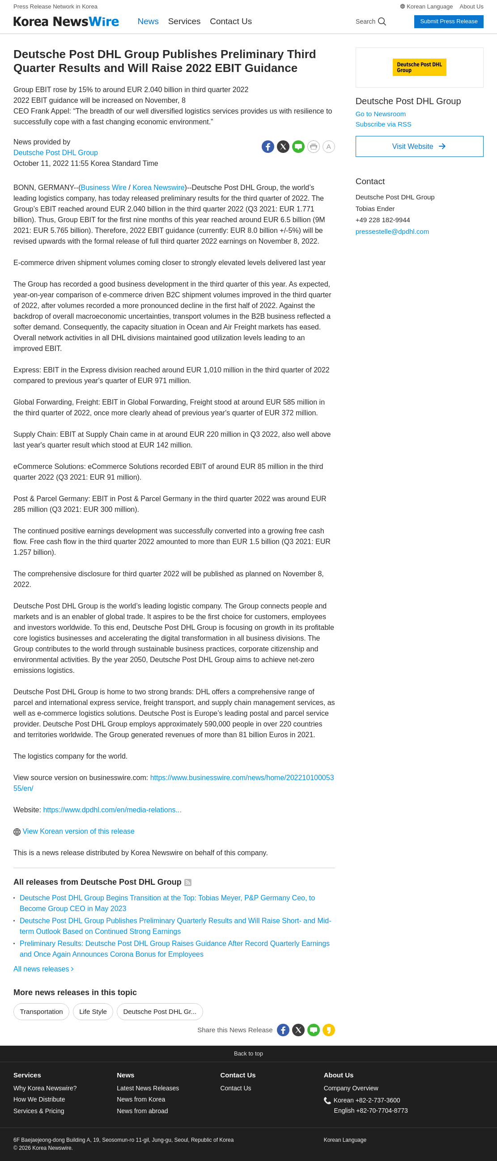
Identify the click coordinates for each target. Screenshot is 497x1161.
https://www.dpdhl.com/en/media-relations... (112, 810)
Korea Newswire (158, 187)
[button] (268, 146)
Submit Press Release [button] (449, 21)
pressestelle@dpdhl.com (392, 231)
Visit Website (419, 146)
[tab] (65, 1075)
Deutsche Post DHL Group (55, 152)
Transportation (41, 1011)
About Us (472, 6)
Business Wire (104, 187)
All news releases (43, 969)
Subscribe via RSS (384, 124)
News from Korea (141, 1099)
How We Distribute (39, 1099)
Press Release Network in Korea (55, 6)
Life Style (93, 1011)
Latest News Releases (148, 1088)
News (148, 21)
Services (184, 21)
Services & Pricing (38, 1111)
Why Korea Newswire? (44, 1088)
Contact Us (231, 21)
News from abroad (142, 1111)
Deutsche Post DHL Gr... (159, 1011)
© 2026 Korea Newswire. (43, 1148)
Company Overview (351, 1088)
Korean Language (430, 6)
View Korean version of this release (74, 831)
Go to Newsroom (381, 114)
